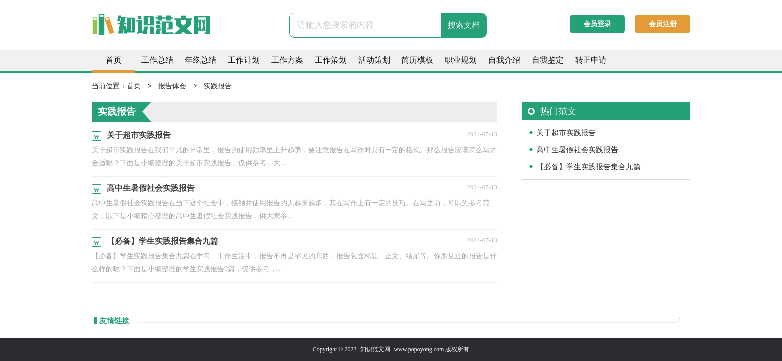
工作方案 (287, 60)
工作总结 (157, 60)
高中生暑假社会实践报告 (577, 150)
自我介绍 (504, 60)
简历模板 (417, 60)
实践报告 (218, 86)
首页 (114, 60)
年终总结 (200, 60)
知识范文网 (375, 349)
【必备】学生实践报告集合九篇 (588, 167)
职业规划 (461, 60)
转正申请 (591, 60)
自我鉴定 (548, 60)
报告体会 (172, 86)
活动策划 (374, 60)
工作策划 (331, 60)
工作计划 (244, 60)
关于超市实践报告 (566, 133)
